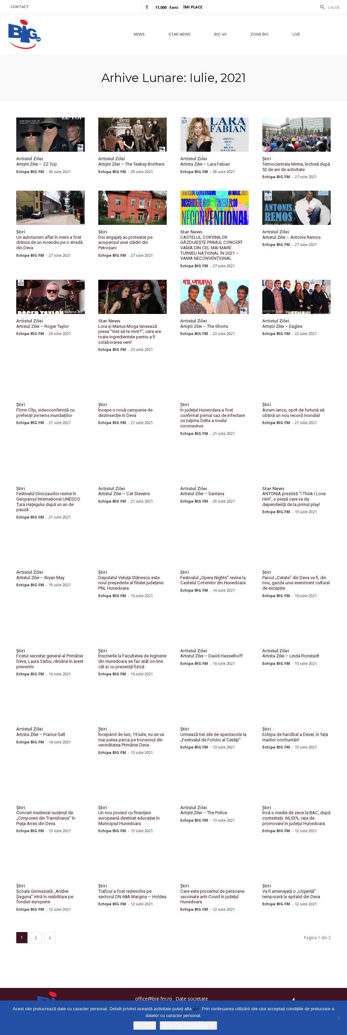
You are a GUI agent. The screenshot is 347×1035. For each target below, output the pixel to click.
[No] (338, 1017)
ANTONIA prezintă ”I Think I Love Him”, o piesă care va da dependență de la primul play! (294, 498)
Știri (266, 159)
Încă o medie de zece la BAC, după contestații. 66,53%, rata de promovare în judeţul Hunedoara (296, 817)
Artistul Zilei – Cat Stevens (123, 493)
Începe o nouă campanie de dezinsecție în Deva (125, 412)
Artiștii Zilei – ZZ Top (36, 164)
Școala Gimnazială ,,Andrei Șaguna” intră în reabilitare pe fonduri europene (44, 896)
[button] (328, 8)
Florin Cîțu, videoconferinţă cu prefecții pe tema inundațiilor (45, 412)
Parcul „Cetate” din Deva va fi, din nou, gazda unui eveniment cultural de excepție (296, 582)
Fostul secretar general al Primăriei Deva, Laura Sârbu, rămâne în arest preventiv (49, 660)
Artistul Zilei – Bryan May (40, 576)
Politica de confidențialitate (188, 1025)
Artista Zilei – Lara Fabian (205, 164)
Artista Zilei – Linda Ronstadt (290, 655)
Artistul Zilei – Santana (202, 493)
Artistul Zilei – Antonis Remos (291, 237)
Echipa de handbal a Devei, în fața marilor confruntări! (295, 736)
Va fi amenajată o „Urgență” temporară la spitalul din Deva (291, 893)
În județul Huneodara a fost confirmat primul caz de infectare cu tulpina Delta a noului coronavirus (212, 417)
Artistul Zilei (29, 159)
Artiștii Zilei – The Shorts (204, 326)
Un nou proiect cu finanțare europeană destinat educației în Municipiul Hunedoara (129, 817)
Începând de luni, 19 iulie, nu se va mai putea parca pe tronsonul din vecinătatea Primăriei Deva (131, 739)
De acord (145, 1025)
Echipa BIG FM (30, 171)
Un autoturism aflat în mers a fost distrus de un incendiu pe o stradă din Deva (49, 242)
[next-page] (50, 936)
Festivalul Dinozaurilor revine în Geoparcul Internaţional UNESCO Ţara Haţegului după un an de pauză (48, 501)
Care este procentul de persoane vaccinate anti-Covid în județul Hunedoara (212, 896)
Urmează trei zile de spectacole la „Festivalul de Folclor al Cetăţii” (213, 736)
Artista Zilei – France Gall (40, 733)
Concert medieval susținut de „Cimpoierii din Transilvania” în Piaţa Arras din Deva (45, 817)
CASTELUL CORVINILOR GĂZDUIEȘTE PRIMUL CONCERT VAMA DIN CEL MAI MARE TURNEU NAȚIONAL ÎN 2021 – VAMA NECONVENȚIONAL (214, 248)
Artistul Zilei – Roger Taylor (42, 326)
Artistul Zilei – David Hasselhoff (211, 655)
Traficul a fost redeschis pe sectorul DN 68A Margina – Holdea (132, 893)
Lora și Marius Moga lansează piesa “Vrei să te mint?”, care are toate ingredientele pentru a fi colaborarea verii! (129, 333)
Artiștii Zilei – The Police (203, 812)
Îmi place (192, 6)
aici (196, 1008)
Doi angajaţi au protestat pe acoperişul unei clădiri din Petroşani (125, 242)
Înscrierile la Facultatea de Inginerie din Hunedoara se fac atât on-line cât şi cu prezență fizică (132, 660)
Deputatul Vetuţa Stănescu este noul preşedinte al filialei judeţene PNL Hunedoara (130, 582)
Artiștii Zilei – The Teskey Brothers (131, 164)
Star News (191, 232)
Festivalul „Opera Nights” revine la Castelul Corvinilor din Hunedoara (213, 579)
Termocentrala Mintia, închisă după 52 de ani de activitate (296, 167)
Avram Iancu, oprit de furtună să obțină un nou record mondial (293, 412)
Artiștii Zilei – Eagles (282, 326)
